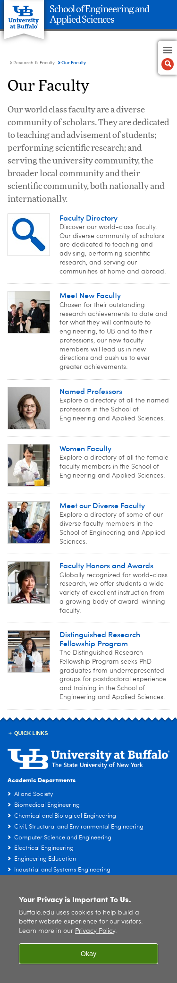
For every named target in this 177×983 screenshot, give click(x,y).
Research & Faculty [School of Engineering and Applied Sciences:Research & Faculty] (34, 62)
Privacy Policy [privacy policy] (95, 931)
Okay (89, 953)
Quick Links (31, 733)
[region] (88, 929)
